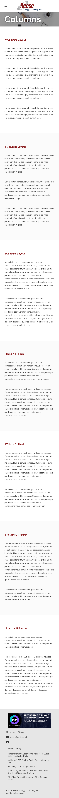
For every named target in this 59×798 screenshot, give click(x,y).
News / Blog (14, 748)
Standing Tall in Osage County (21, 766)
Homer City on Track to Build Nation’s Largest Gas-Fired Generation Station (28, 772)
